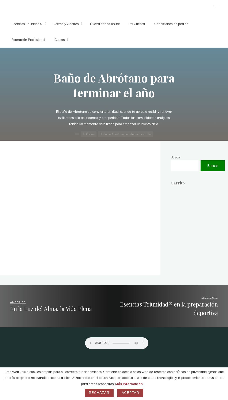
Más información (129, 384)
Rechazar (99, 393)
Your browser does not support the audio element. (116, 343)
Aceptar (130, 393)
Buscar (176, 157)
